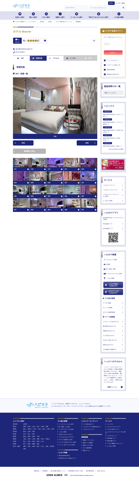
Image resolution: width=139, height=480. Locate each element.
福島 (47, 426)
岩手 (38, 426)
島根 (38, 441)
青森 (24, 426)
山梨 (29, 431)
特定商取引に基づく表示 (75, 471)
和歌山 (48, 439)
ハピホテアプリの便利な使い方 (90, 426)
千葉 (39, 429)
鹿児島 (52, 446)
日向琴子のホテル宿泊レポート (66, 458)
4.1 (24, 41)
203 (20, 143)
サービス (108, 180)
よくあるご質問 (113, 200)
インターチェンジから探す (65, 424)
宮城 (42, 426)
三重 (38, 436)
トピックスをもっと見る (116, 149)
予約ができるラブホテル (65, 434)
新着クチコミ (85, 450)
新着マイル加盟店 (87, 442)
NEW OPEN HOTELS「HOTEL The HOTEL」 (113, 129)
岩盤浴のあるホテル (113, 331)
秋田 (29, 426)
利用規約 (45, 471)
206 (90, 143)
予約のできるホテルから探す (99, 15)
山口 (42, 441)
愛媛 (33, 444)
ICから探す (46, 15)
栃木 (44, 429)
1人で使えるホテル (113, 335)
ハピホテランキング (113, 185)
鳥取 (33, 441)
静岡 (33, 436)
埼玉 (35, 429)
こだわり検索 (109, 278)
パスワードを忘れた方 (113, 65)
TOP (20, 58)
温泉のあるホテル (113, 345)
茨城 (48, 429)
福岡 (24, 446)
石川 (24, 434)
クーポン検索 (113, 303)
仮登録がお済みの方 (113, 74)
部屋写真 (37, 58)
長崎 (33, 446)
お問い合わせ (101, 471)
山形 (33, 426)
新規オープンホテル (87, 440)
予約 (88, 58)
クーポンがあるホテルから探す (66, 442)
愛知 (24, 436)
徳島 (29, 444)
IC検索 (107, 264)
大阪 (24, 439)
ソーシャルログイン (113, 60)
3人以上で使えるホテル (113, 340)
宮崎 (47, 446)
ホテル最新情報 (86, 448)
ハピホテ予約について (112, 429)
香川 (24, 444)
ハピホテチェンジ (111, 435)
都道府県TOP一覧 (112, 86)
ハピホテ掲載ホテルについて (114, 443)
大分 (42, 446)
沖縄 (24, 449)
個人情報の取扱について (58, 471)
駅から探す (33, 15)
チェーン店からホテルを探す (66, 445)
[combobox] (105, 7)
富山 (29, 434)
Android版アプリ (113, 228)
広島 (29, 441)
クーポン (71, 58)
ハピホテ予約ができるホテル (111, 285)
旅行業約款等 (90, 471)
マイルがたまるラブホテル (65, 437)
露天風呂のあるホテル (113, 326)
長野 (33, 431)
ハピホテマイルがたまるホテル (112, 292)
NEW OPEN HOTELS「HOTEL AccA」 (111, 137)
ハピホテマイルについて (113, 190)
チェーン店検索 (113, 307)
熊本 (38, 446)
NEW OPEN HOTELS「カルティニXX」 (113, 113)
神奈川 (29, 429)
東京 (24, 429)
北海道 (25, 424)
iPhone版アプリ (113, 224)
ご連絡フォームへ (112, 387)
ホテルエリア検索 (110, 259)
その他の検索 (118, 15)
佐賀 (29, 446)
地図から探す (60, 15)
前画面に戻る (24, 151)
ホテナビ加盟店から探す (65, 439)
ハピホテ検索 (110, 254)
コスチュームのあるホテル (113, 321)
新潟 (24, 431)
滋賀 (38, 439)
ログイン (113, 52)
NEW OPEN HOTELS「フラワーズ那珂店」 (113, 121)
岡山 (24, 441)
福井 (33, 434)
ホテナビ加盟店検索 (113, 312)
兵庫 (29, 439)
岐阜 (29, 436)
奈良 (42, 439)
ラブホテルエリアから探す (113, 274)
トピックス (109, 106)
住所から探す (19, 15)
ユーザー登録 (120, 3)
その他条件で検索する (113, 349)
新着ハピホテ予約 (87, 445)
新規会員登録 (111, 69)
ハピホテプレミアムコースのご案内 (113, 195)
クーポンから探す (76, 15)
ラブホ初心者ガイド (87, 424)
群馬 (53, 429)
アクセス (54, 58)
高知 (38, 444)
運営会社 (36, 471)
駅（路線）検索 (110, 269)
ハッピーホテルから (113, 361)
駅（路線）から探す (63, 426)
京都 (33, 439)
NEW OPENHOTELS (63, 455)
